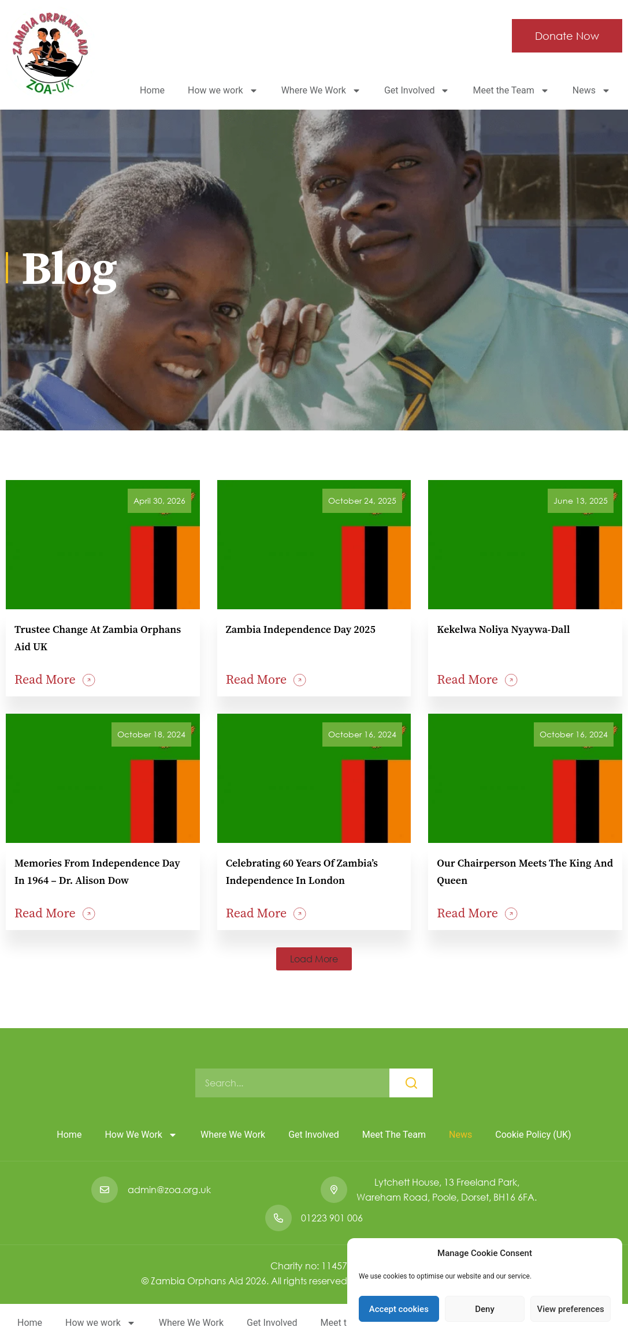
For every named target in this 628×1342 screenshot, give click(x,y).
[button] (314, 958)
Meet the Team (511, 90)
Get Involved (417, 90)
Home (152, 90)
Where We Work (321, 90)
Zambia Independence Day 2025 (301, 629)
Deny (485, 1309)
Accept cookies (399, 1309)
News (592, 90)
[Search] (411, 1083)
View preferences (570, 1309)
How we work (223, 90)
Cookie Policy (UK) (533, 1134)
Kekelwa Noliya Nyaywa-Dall (503, 629)
